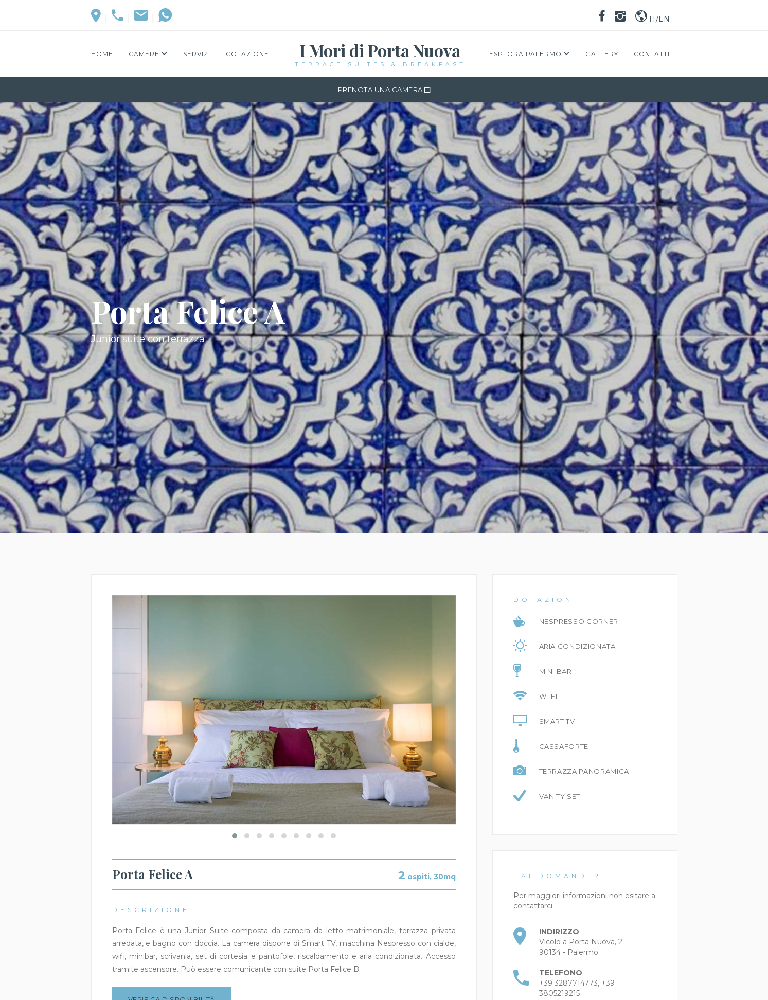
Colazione (247, 54)
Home (102, 54)
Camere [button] (148, 54)
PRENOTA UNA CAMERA (384, 89)
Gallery (601, 54)
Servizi (196, 54)
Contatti (652, 54)
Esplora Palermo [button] (529, 54)
